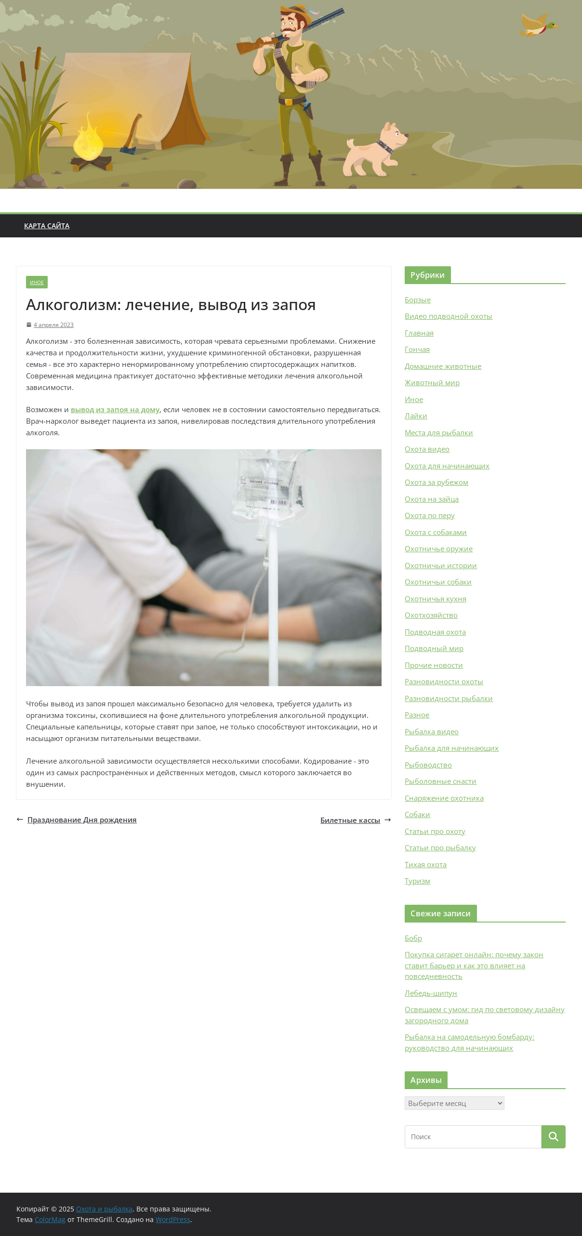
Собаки (417, 814)
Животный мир (432, 382)
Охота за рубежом (436, 482)
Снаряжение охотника (444, 798)
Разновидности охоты (444, 681)
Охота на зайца (432, 499)
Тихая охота (426, 864)
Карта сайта (46, 225)
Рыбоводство (428, 764)
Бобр (413, 938)
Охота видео (427, 449)
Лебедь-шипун (431, 993)
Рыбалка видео (432, 731)
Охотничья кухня (435, 598)
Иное (37, 282)
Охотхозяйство (431, 615)
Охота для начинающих (447, 465)
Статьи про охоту (435, 831)
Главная (419, 333)
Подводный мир (434, 648)
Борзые (418, 299)
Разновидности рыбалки (449, 698)
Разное (417, 714)
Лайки (416, 415)
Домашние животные (443, 366)
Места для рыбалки (439, 432)
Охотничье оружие (439, 548)
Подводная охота (435, 632)
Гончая (417, 349)
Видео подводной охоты (448, 316)
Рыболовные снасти (440, 781)
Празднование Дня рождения (76, 819)
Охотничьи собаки (438, 581)
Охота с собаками (436, 532)
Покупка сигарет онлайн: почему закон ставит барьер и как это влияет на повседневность (474, 965)
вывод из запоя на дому (115, 409)
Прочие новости (434, 665)
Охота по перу (430, 515)
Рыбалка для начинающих (452, 748)
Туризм (417, 880)
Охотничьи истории (441, 565)
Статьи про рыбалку (440, 847)
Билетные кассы (355, 820)
